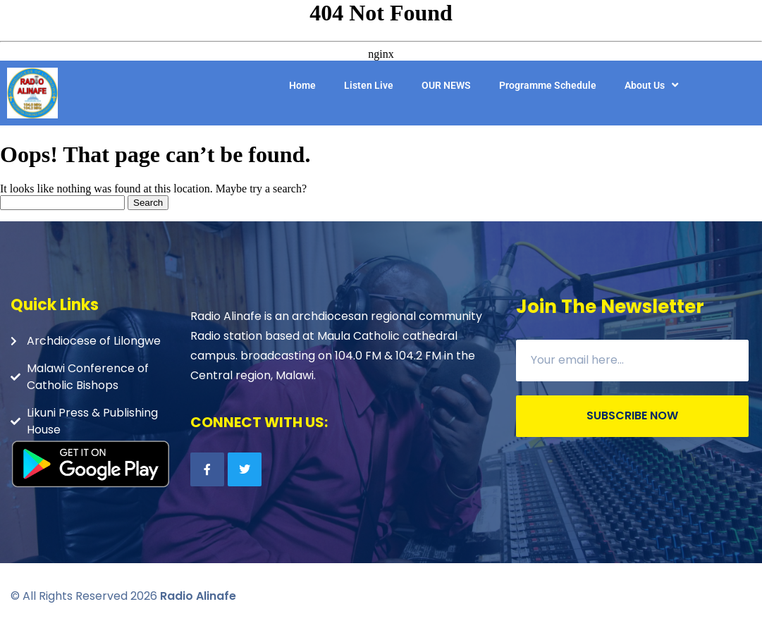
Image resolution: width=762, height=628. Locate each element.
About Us (653, 85)
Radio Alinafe (198, 596)
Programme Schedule (547, 85)
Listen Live (368, 85)
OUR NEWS (446, 85)
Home (302, 85)
